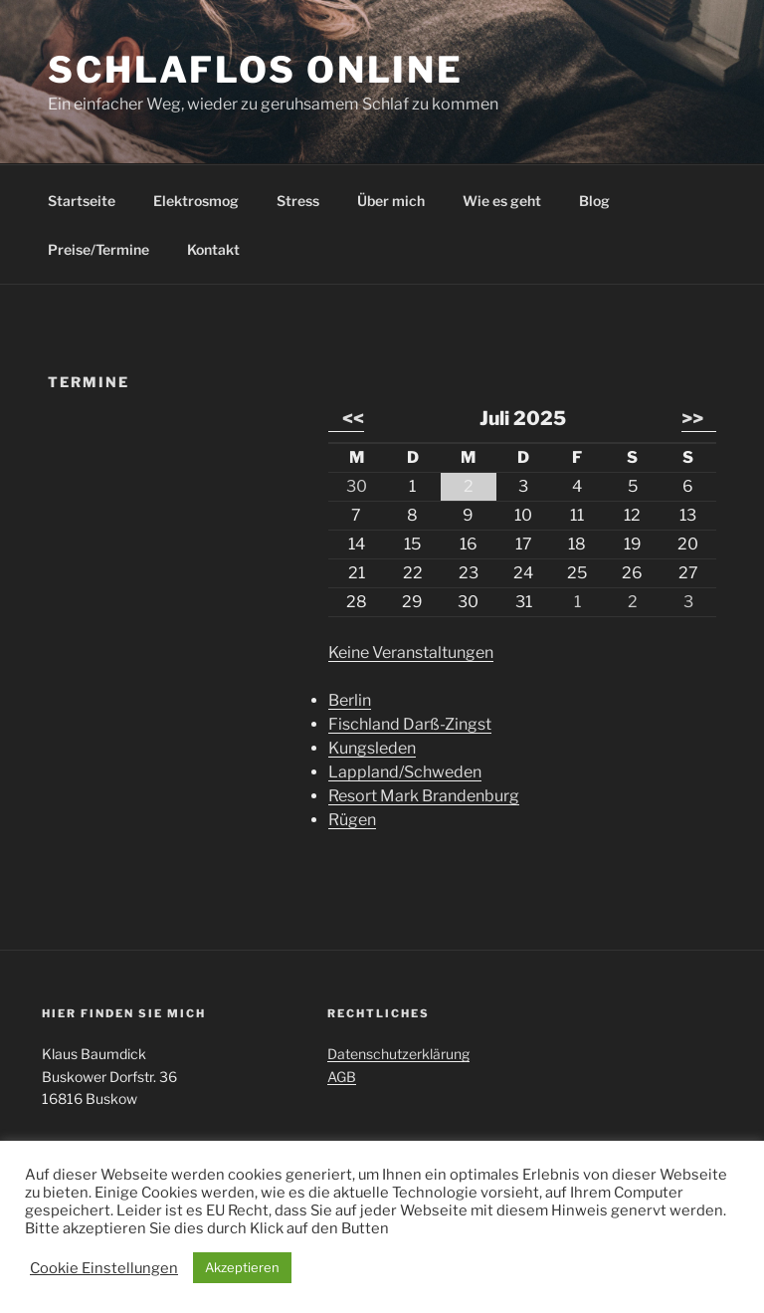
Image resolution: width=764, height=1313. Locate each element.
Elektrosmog (196, 200)
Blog (594, 200)
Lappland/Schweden (404, 772)
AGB (341, 1076)
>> (692, 418)
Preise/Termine (98, 249)
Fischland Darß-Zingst (409, 724)
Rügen (352, 819)
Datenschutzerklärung (398, 1053)
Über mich (391, 200)
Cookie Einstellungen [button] (104, 1268)
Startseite (81, 200)
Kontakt (213, 249)
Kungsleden (372, 748)
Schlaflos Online (256, 70)
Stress (298, 200)
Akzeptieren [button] (242, 1267)
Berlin (349, 700)
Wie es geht (502, 200)
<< (353, 418)
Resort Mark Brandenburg (423, 795)
